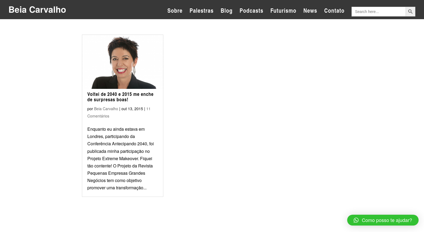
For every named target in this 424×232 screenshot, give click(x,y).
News (310, 12)
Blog (227, 12)
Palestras (202, 12)
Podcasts (251, 12)
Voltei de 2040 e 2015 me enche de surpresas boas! (120, 96)
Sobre (175, 12)
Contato (334, 12)
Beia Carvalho (106, 108)
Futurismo (283, 12)
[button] (383, 220)
